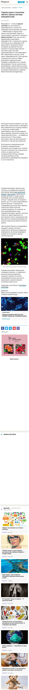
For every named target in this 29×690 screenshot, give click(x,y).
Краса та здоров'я (6, 7)
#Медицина (5, 332)
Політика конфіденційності (7, 686)
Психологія (7, 377)
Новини (21, 2)
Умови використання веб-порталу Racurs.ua (11, 684)
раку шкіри (11, 194)
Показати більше (14, 665)
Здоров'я (15, 7)
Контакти (3, 688)
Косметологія (15, 375)
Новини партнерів (9, 368)
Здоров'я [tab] (6, 375)
